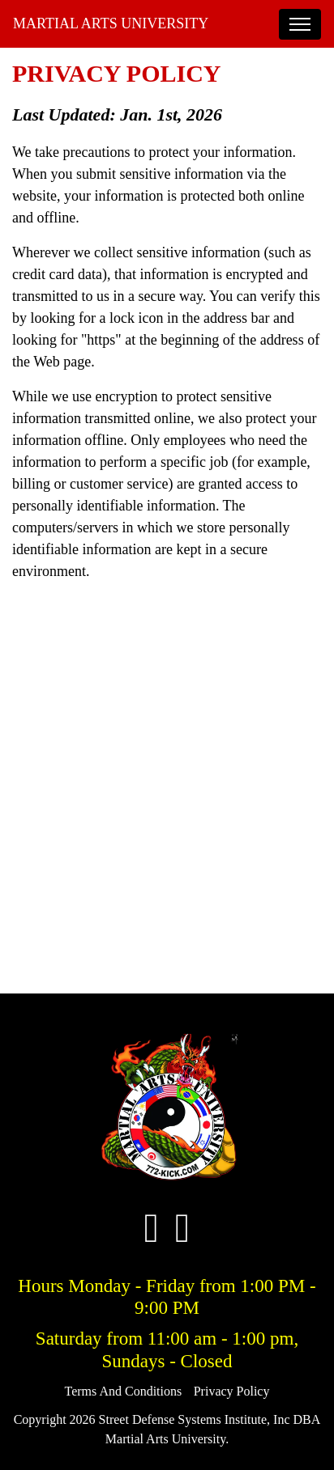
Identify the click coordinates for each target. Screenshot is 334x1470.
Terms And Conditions (123, 1391)
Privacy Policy (232, 1391)
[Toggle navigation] (300, 24)
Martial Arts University (110, 23)
